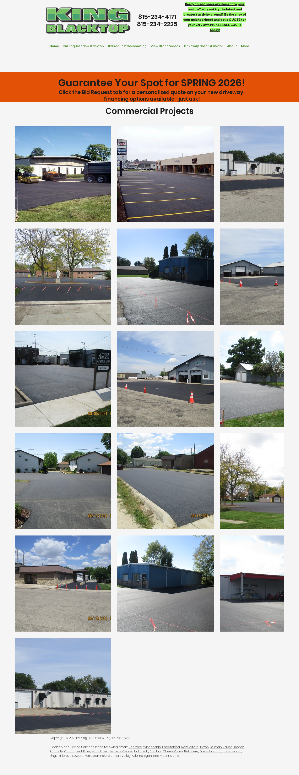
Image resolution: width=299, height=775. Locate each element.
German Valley (119, 755)
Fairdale (156, 751)
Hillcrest (65, 755)
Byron (204, 747)
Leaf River (83, 751)
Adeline (137, 755)
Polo (103, 755)
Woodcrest (100, 751)
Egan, (148, 755)
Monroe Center (121, 751)
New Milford (190, 747)
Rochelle (56, 751)
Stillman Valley (221, 747)
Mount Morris (169, 755)
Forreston (92, 755)
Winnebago (152, 747)
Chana (69, 751)
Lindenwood (232, 751)
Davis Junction (210, 751)
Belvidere (191, 751)
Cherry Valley (173, 751)
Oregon (238, 747)
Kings (54, 755)
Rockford (135, 747)
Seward (77, 755)
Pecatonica (171, 747)
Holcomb (141, 751)
